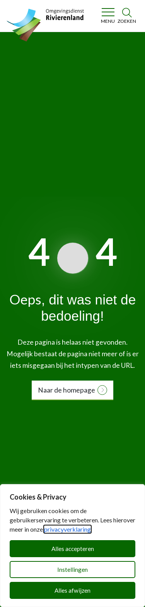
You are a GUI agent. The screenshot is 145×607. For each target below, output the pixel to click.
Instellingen (72, 569)
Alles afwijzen (72, 590)
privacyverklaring (67, 529)
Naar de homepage (66, 390)
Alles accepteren (72, 548)
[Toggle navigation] (107, 16)
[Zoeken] (126, 16)
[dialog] (72, 545)
